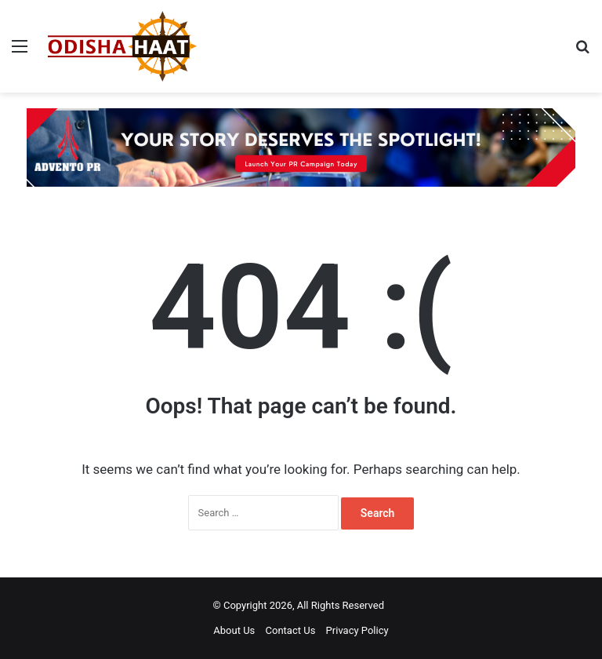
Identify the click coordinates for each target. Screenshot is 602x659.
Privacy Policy (357, 630)
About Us (234, 630)
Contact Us (291, 630)
